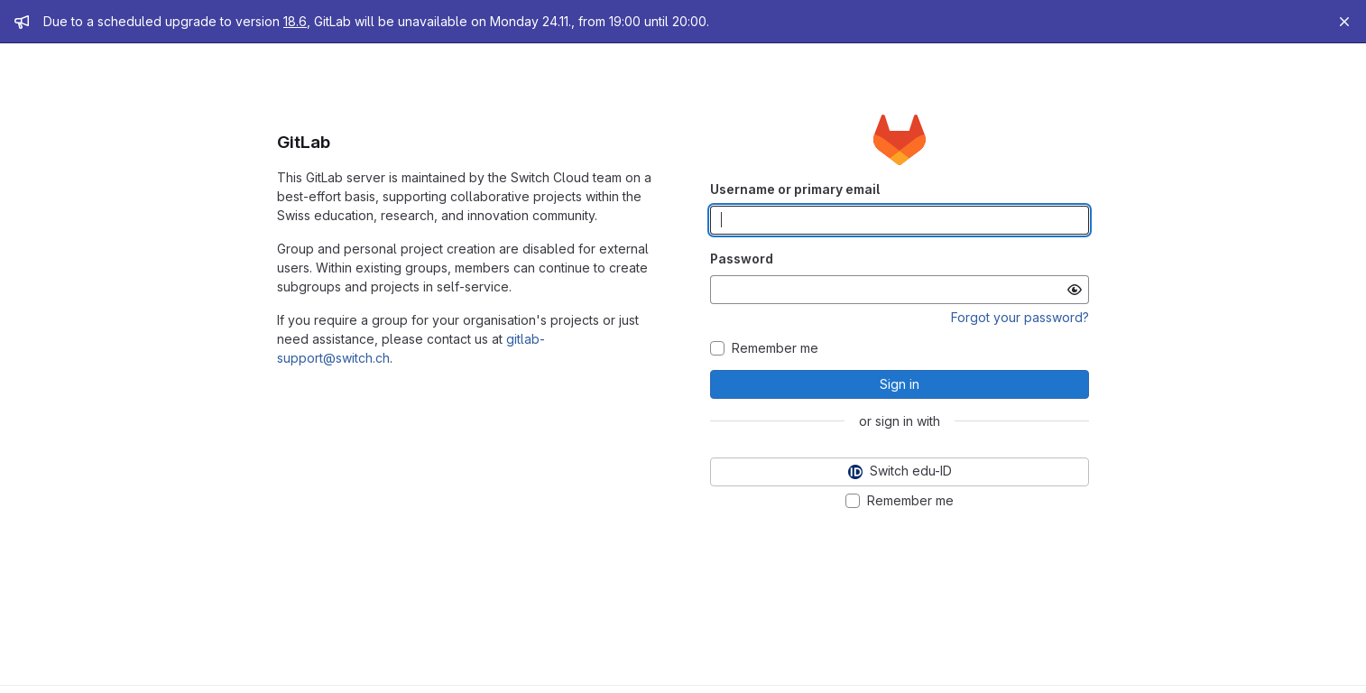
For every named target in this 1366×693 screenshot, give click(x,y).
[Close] (1344, 21)
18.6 (295, 21)
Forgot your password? (1020, 317)
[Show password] (1074, 289)
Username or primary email (795, 189)
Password (741, 258)
